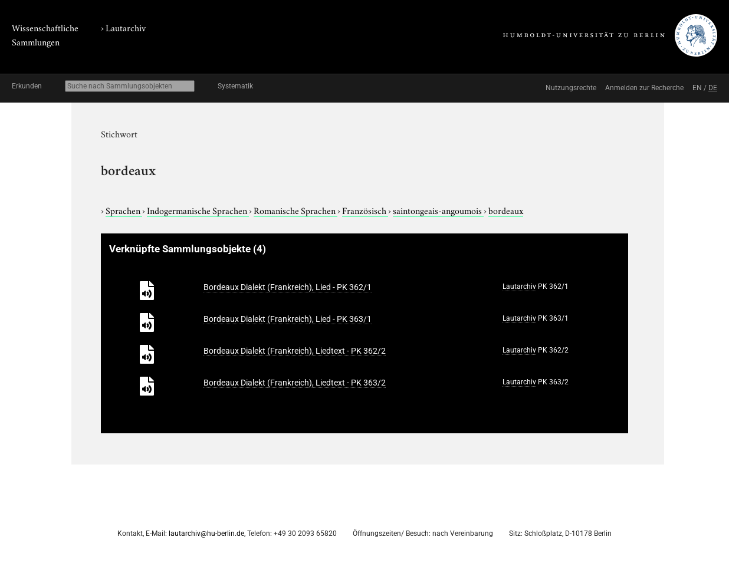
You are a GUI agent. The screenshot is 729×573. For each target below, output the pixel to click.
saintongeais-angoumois (438, 209)
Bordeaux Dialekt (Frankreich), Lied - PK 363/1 (287, 319)
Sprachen (124, 209)
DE (712, 88)
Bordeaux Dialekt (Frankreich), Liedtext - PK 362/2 (294, 350)
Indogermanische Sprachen (198, 209)
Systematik (235, 86)
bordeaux (505, 209)
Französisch (365, 209)
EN (697, 88)
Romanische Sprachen (295, 209)
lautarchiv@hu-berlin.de (206, 533)
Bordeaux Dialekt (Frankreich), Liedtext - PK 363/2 (294, 382)
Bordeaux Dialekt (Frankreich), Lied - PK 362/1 (287, 287)
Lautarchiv (126, 27)
